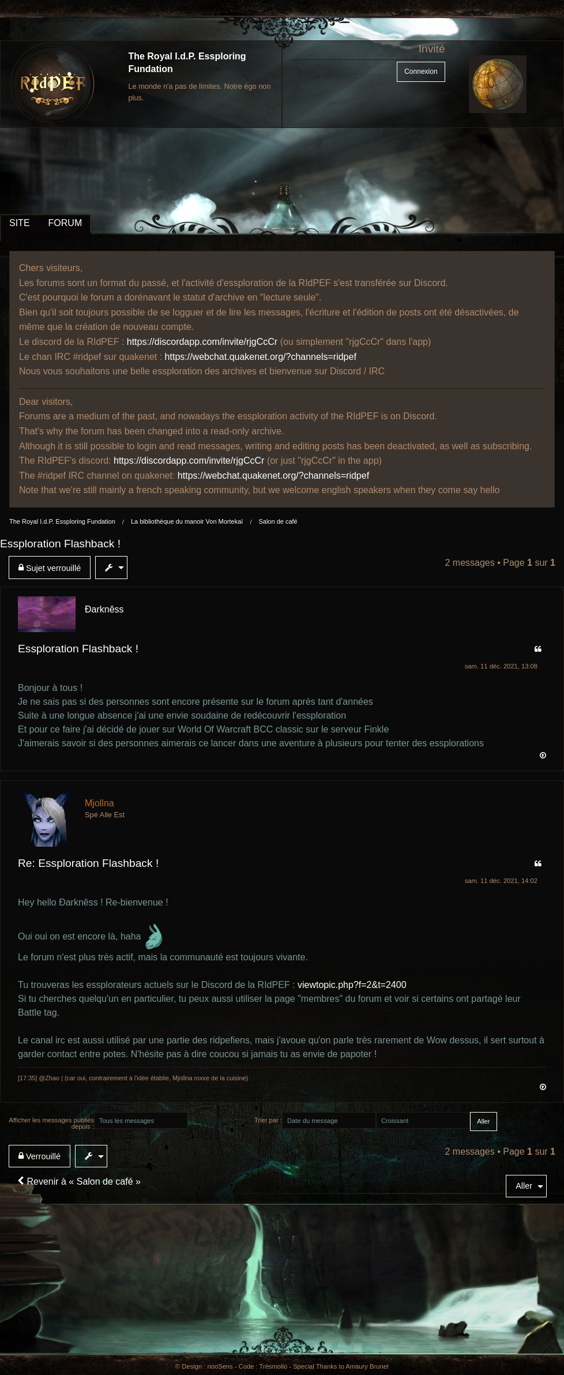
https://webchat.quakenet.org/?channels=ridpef (260, 357)
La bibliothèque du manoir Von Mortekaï (187, 521)
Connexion (420, 71)
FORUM (65, 223)
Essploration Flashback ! (60, 544)
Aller (524, 1185)
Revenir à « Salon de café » (79, 1181)
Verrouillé (39, 1156)
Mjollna (99, 803)
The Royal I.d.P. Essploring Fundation (62, 521)
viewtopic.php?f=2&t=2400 (352, 985)
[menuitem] (52, 567)
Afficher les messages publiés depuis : (51, 1123)
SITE (19, 223)
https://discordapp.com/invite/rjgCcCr (202, 342)
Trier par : (268, 1120)
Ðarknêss (104, 609)
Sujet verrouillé (49, 568)
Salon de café (277, 521)
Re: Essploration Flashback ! (88, 863)
